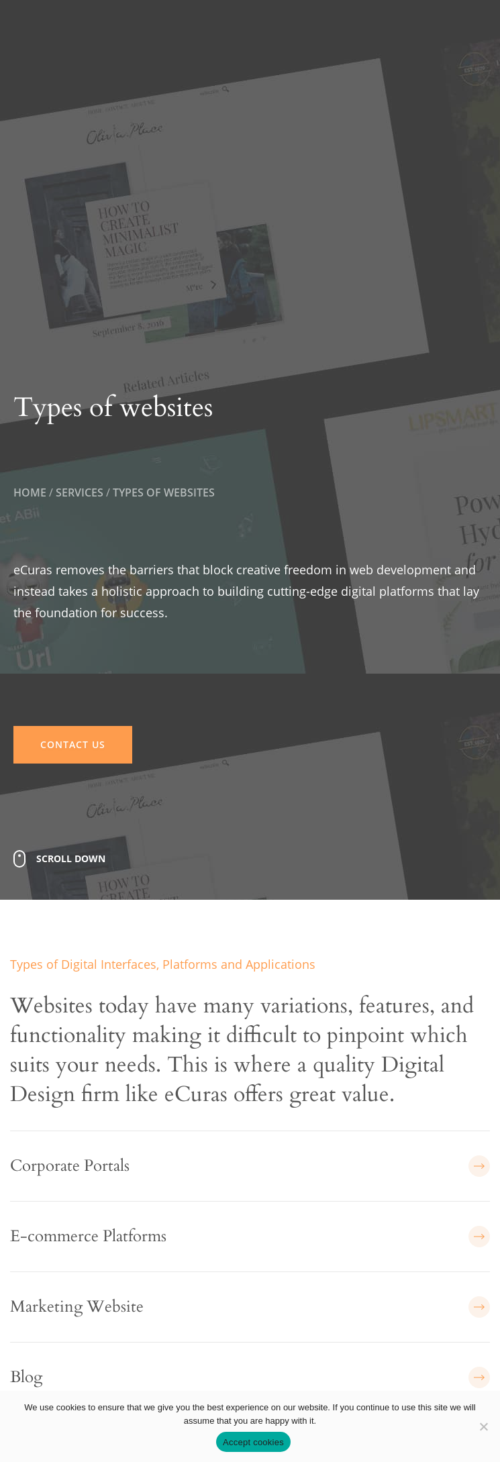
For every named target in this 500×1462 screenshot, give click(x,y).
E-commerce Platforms (250, 1236)
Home (29, 492)
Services (79, 492)
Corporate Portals (250, 1166)
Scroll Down (70, 858)
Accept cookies (253, 1442)
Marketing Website (250, 1307)
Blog (250, 1377)
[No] (483, 1426)
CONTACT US (72, 744)
